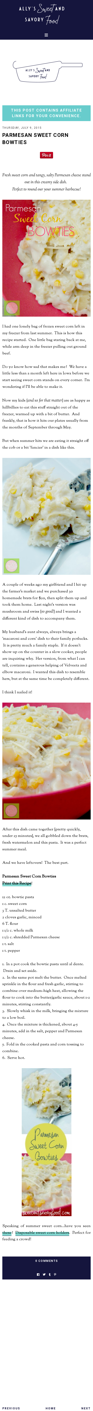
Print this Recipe (16, 883)
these (6, 1233)
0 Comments (46, 1261)
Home (51, 1408)
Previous (11, 1408)
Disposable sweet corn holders (42, 1233)
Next (86, 1408)
